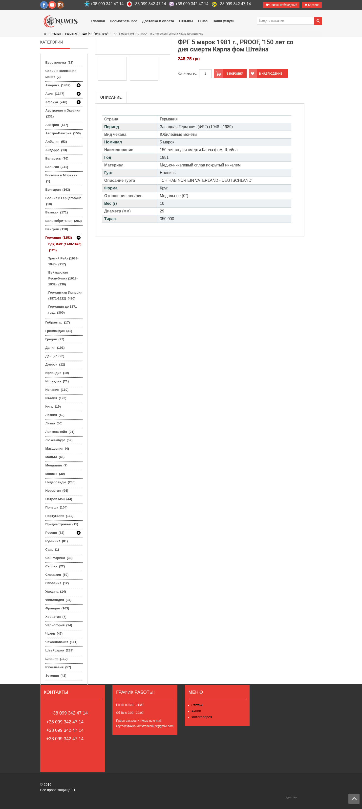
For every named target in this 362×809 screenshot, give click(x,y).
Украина (55, 591)
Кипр (53, 406)
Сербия (55, 566)
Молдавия (56, 465)
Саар (52, 549)
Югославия (58, 667)
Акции (196, 711)
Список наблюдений (281, 5)
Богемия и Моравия (61, 178)
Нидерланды (60, 482)
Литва (54, 423)
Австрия (56, 125)
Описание (111, 97)
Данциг (54, 356)
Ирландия (57, 373)
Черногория (58, 625)
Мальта (55, 457)
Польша (56, 507)
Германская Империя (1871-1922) (65, 295)
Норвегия (56, 490)
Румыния (56, 541)
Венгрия (56, 229)
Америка (58, 85)
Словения (57, 583)
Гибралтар (57, 322)
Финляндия (58, 600)
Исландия (57, 381)
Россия (54, 533)
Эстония (55, 675)
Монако (55, 474)
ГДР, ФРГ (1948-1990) (95, 33)
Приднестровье (61, 524)
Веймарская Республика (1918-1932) (63, 278)
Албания (56, 141)
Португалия (59, 516)
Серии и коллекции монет (61, 74)
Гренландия (58, 331)
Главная (56, 33)
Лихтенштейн (59, 432)
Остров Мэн (58, 499)
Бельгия (56, 167)
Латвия (54, 415)
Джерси (55, 364)
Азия (54, 94)
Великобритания (63, 221)
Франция (57, 608)
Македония (57, 448)
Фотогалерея (202, 717)
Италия (55, 398)
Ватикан (56, 212)
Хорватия (55, 617)
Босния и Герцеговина (63, 201)
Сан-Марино (59, 558)
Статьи (197, 705)
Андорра (56, 150)
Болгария (57, 189)
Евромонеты (59, 62)
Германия (71, 33)
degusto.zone (291, 797)
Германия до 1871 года (62, 309)
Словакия (57, 575)
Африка (56, 102)
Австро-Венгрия (63, 133)
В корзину (228, 73)
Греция (54, 339)
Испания (56, 390)
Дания (55, 347)
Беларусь (56, 158)
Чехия (54, 633)
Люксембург (59, 440)
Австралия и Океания (62, 113)
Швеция (56, 659)
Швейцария (59, 650)
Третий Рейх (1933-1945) (63, 261)
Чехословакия (61, 642)
